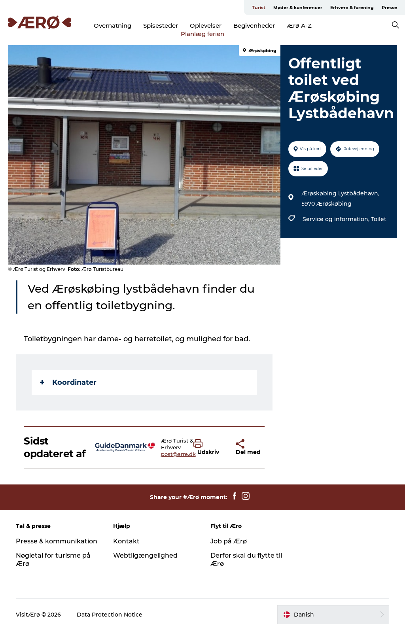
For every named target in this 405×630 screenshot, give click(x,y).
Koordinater (68, 382)
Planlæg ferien (202, 34)
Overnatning (112, 25)
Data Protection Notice (109, 614)
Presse (389, 7)
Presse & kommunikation (56, 541)
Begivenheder (254, 25)
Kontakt (126, 541)
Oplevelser (205, 25)
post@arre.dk (178, 454)
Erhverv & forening (352, 7)
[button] (208, 447)
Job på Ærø (228, 541)
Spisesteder (160, 25)
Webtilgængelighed (145, 555)
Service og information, (337, 219)
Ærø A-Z (299, 25)
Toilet (378, 219)
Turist (258, 7)
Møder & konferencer (297, 7)
